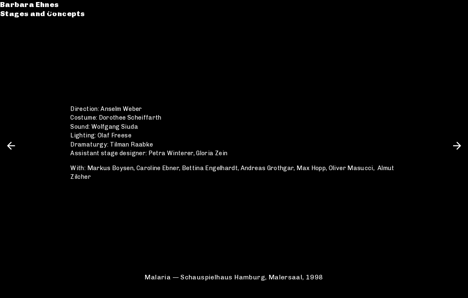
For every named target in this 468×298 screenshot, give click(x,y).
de (440, 10)
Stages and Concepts (51, 19)
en (454, 10)
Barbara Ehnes (38, 10)
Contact (25, 53)
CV (14, 44)
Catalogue (30, 34)
